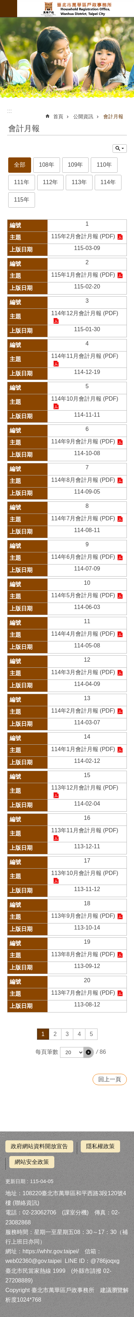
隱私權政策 (100, 1146)
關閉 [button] (120, 148)
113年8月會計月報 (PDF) (83, 954)
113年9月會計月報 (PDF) (83, 916)
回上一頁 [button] (109, 1079)
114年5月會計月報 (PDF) (83, 595)
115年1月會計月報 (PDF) (83, 275)
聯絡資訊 (26, 1203)
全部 (19, 165)
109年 (75, 165)
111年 (21, 182)
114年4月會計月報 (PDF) (83, 634)
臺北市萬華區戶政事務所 (75, 8)
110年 (104, 165)
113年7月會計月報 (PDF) (83, 993)
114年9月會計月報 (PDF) (83, 441)
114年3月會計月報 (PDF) (83, 672)
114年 (108, 182)
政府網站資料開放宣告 (39, 1146)
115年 (21, 200)
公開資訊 (83, 116)
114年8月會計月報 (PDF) (83, 480)
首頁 (58, 116)
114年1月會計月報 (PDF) (83, 749)
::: (2, 1134)
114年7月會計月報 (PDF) (83, 518)
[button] (88, 1052)
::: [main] (9, 111)
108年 (46, 165)
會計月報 (113, 116)
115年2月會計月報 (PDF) (83, 236)
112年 (50, 182)
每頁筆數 (46, 1052)
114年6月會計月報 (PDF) (83, 557)
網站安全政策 (32, 1162)
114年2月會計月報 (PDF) (83, 711)
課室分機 (75, 1212)
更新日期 (15, 1181)
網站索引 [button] (8, 8)
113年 (79, 182)
